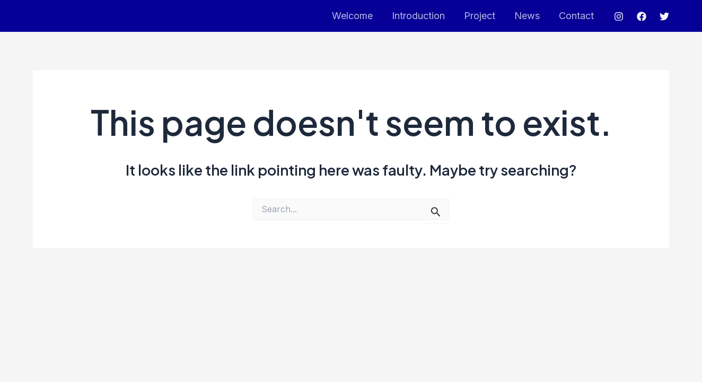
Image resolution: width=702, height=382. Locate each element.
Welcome (352, 15)
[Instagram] (619, 16)
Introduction (418, 15)
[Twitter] (664, 16)
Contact (576, 15)
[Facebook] (641, 16)
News (527, 15)
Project (479, 15)
